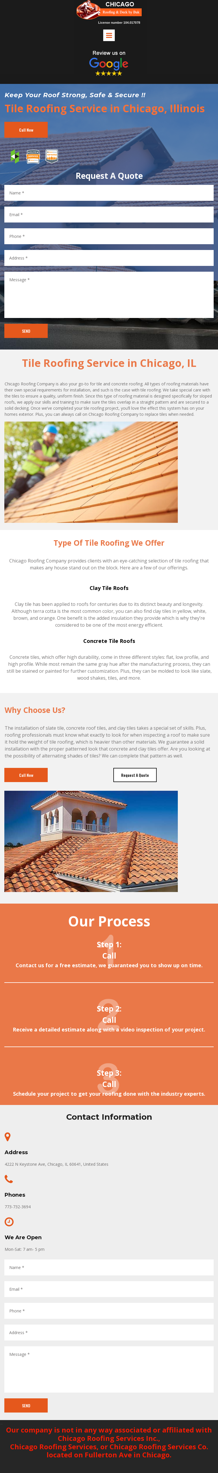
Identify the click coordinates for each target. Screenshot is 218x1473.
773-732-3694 (18, 1206)
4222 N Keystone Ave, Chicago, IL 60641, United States (56, 1164)
